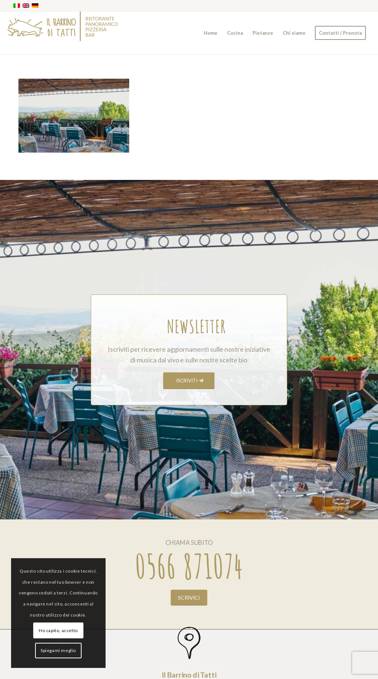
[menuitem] (210, 32)
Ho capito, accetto (58, 630)
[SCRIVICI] (189, 597)
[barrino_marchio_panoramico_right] (62, 32)
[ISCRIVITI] (188, 380)
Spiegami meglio (58, 650)
